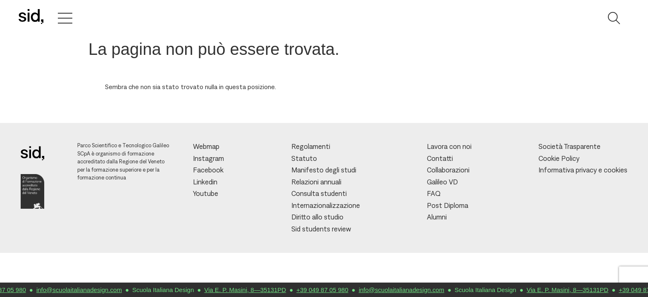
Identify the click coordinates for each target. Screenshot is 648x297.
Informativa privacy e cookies (582, 170)
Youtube (205, 193)
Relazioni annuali (316, 182)
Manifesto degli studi (323, 170)
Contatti (440, 158)
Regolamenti (310, 146)
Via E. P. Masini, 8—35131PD (249, 289)
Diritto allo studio (317, 217)
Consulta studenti (319, 193)
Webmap (206, 146)
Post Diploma (447, 205)
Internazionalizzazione (325, 205)
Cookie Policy (558, 158)
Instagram (208, 158)
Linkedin (205, 182)
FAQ (434, 193)
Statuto (304, 158)
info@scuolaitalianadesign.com (83, 289)
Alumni (437, 217)
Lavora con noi (449, 146)
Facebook (208, 170)
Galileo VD (442, 182)
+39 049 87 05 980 (326, 289)
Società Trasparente (569, 146)
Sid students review (321, 229)
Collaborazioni (448, 170)
